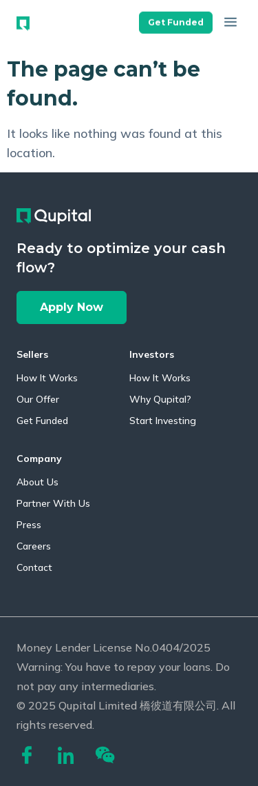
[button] (176, 21)
